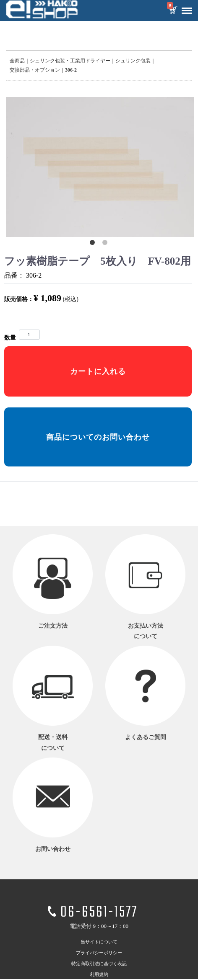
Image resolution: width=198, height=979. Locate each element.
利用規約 (99, 974)
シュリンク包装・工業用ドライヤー (70, 61)
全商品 (17, 61)
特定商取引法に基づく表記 (99, 963)
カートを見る (172, 11)
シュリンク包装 (133, 61)
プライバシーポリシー (99, 953)
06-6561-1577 (99, 913)
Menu (184, 7)
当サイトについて (99, 942)
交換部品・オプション (35, 70)
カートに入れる (98, 371)
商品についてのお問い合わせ (98, 437)
